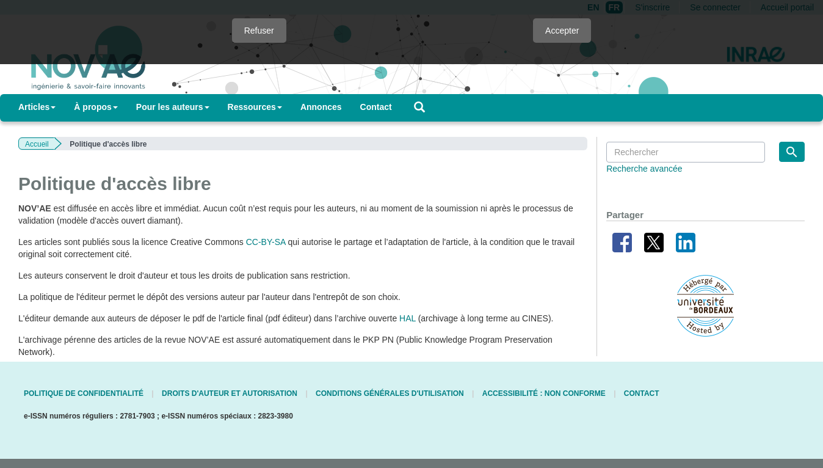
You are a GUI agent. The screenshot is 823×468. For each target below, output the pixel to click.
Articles (37, 107)
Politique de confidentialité (83, 393)
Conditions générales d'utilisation (390, 393)
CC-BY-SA (266, 242)
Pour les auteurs (172, 107)
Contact (376, 107)
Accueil (37, 144)
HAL (407, 318)
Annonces (321, 107)
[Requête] (685, 152)
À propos (95, 107)
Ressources (255, 107)
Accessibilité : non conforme (544, 393)
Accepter (562, 30)
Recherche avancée (644, 169)
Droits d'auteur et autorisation (229, 393)
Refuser (259, 30)
